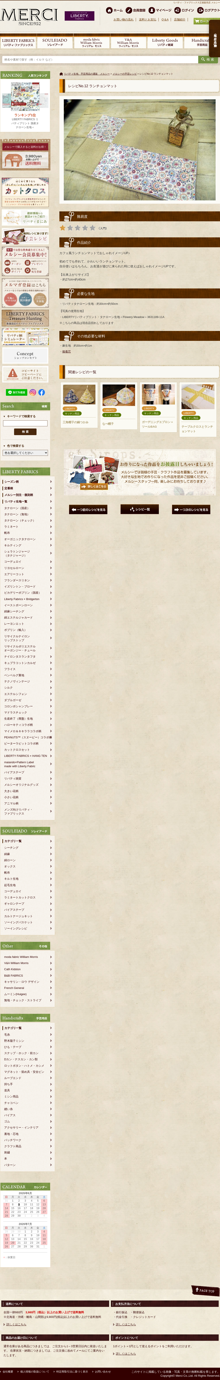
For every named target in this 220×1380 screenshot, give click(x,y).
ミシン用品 (11, 1096)
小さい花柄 (11, 797)
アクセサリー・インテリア (21, 1127)
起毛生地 (10, 885)
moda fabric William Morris (21, 957)
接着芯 (66, 351)
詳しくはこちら (16, 1324)
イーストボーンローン (18, 605)
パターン (10, 1165)
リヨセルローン (14, 568)
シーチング (11, 847)
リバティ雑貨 (12, 778)
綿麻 (7, 854)
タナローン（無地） (17, 514)
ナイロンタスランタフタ (20, 656)
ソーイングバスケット (18, 922)
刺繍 (7, 1152)
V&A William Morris (16, 963)
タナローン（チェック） (20, 520)
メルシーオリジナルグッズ (21, 784)
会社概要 (8, 1371)
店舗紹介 (179, 19)
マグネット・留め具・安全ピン (24, 1071)
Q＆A (165, 19)
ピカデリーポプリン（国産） (22, 592)
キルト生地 (11, 878)
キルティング (12, 545)
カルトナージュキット (18, 916)
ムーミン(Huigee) (15, 994)
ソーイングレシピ (15, 928)
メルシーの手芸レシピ (125, 73)
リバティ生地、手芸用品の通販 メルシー (87, 73)
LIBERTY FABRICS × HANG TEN (25, 755)
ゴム (7, 1121)
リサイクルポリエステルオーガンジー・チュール (20, 648)
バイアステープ (14, 772)
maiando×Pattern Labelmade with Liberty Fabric (19, 764)
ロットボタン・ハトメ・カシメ (24, 1065)
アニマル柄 (11, 803)
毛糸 (7, 1034)
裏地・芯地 (11, 1134)
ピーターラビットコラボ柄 (21, 743)
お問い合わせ (103, 1371)
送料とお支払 (147, 19)
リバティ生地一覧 (15, 501)
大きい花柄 (11, 791)
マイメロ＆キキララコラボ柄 (22, 731)
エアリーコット (14, 574)
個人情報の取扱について (34, 1371)
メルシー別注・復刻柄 (18, 495)
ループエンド (12, 1078)
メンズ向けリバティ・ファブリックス (18, 811)
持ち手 (8, 1084)
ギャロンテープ (14, 903)
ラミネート (11, 526)
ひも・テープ (12, 1047)
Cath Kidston (12, 969)
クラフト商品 (12, 1146)
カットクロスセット (17, 749)
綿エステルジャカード (18, 617)
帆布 (7, 532)
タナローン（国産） (17, 508)
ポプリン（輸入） (15, 630)
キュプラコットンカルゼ (20, 663)
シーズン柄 (11, 481)
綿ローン (10, 860)
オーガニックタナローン (20, 539)
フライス (10, 669)
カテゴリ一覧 (13, 841)
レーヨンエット (14, 623)
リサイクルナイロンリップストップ (17, 638)
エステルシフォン (15, 694)
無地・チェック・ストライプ (22, 1000)
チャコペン (11, 1103)
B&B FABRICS (13, 975)
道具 (7, 1090)
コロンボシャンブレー (18, 706)
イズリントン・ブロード (20, 586)
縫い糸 (8, 1109)
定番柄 (8, 488)
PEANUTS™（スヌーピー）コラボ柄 (28, 737)
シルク (8, 687)
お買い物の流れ (124, 19)
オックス (10, 866)
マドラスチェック (15, 712)
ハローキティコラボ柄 (18, 724)
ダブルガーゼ (12, 700)
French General (14, 988)
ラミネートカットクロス (20, 897)
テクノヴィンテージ (17, 681)
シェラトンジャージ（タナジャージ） (17, 553)
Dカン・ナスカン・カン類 (21, 1059)
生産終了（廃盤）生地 (18, 718)
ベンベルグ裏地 (14, 675)
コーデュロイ (12, 561)
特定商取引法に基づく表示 (72, 1371)
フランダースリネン (17, 580)
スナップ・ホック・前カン (21, 1053)
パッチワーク (12, 1140)
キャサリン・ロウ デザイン (21, 981)
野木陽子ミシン (14, 1040)
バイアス (10, 1115)
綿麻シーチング (14, 611)
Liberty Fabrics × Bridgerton (21, 599)
